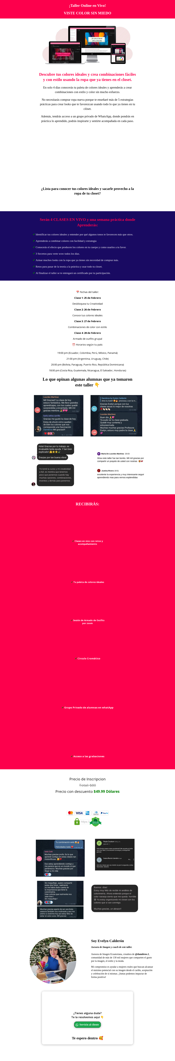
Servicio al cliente (89, 1034)
